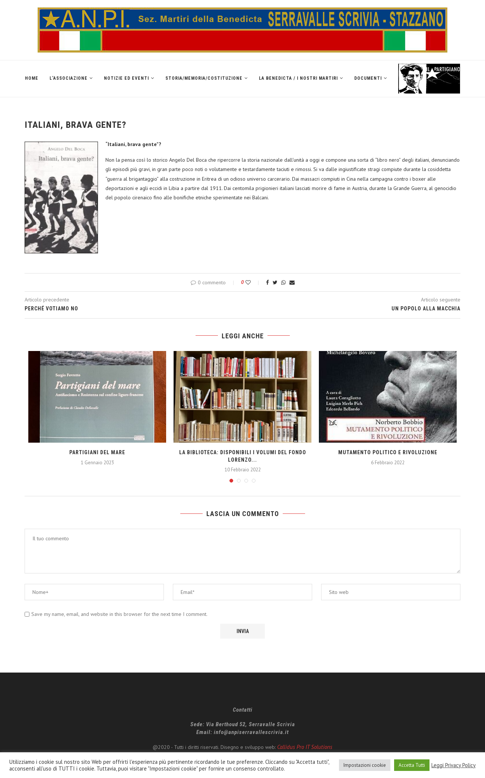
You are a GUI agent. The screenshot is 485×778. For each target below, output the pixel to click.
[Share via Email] (292, 282)
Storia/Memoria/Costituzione (203, 78)
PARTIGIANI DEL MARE (97, 452)
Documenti (368, 78)
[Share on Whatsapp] (283, 282)
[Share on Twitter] (275, 282)
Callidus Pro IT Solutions (304, 746)
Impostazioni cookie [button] (364, 765)
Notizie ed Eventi (126, 78)
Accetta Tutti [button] (412, 765)
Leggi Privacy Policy (453, 765)
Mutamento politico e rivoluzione (387, 452)
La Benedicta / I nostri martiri (298, 78)
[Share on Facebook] (267, 282)
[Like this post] (253, 282)
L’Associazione (69, 78)
